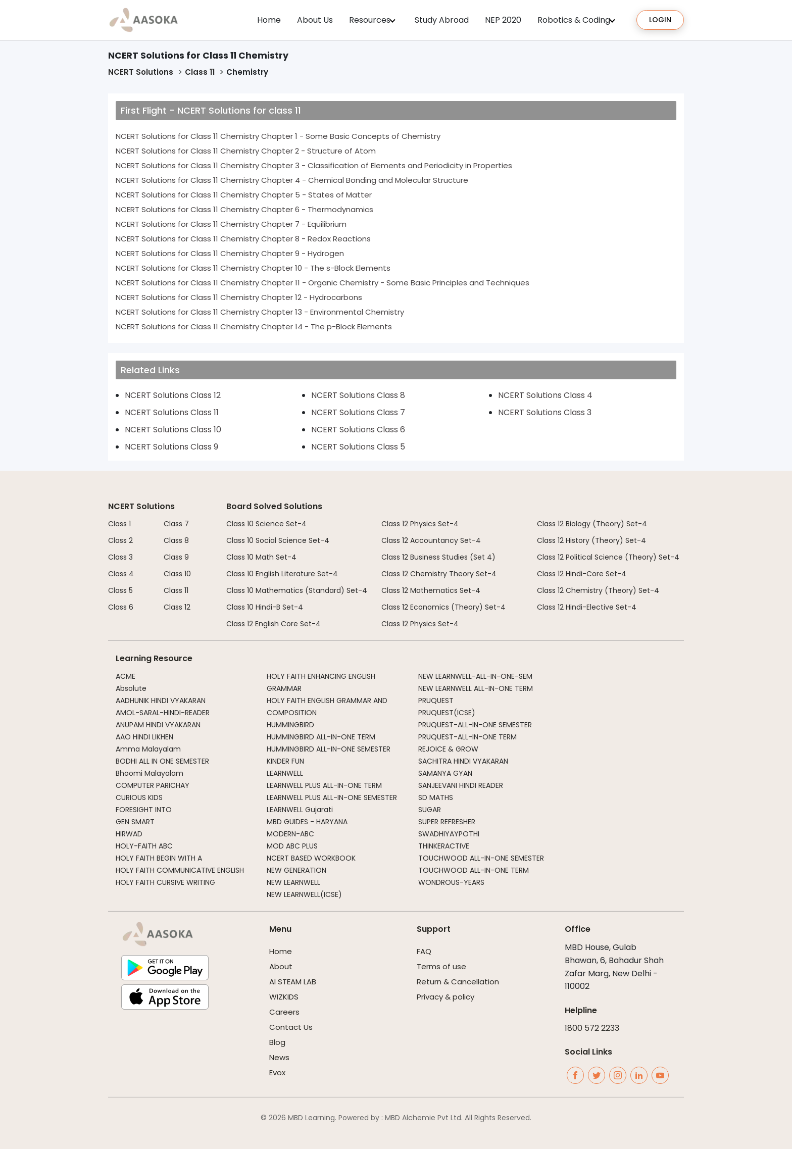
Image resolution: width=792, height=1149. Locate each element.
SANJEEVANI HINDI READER (460, 785)
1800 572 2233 (592, 1028)
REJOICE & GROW (448, 749)
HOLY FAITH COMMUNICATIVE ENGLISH (180, 870)
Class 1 (119, 524)
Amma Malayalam (148, 749)
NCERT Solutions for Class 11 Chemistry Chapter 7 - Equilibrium (231, 224)
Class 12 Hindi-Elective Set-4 (586, 607)
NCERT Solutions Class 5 (358, 447)
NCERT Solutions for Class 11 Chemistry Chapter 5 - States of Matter (244, 194)
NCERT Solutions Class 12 (173, 395)
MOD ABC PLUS (292, 846)
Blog (277, 1042)
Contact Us (291, 1027)
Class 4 (121, 574)
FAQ (424, 951)
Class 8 (176, 540)
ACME (125, 676)
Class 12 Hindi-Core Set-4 (581, 574)
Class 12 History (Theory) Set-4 (591, 540)
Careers (284, 1012)
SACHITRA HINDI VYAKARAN (463, 761)
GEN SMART (135, 822)
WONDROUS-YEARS (451, 882)
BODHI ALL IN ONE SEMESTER (162, 761)
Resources (369, 20)
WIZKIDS (284, 996)
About (280, 966)
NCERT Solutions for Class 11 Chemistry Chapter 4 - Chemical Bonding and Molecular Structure (292, 180)
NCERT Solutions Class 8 (358, 395)
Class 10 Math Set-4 (261, 557)
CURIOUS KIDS (139, 797)
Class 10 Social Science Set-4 (277, 540)
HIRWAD (129, 834)
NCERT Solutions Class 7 (358, 412)
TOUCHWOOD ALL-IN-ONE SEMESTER (481, 858)
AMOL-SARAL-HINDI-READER (163, 713)
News (279, 1057)
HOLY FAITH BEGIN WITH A (159, 858)
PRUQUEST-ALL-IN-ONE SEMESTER (475, 725)
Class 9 (176, 557)
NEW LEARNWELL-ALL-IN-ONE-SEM (475, 676)
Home (269, 20)
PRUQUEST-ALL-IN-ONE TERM (467, 737)
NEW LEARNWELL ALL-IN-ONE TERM (475, 688)
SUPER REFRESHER (446, 822)
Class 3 (120, 557)
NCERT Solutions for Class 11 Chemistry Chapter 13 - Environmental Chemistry (260, 312)
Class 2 (120, 540)
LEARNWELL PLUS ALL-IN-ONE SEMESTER (332, 797)
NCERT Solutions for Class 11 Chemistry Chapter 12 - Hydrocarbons (239, 297)
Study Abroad (442, 20)
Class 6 (120, 607)
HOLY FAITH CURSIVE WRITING (165, 882)
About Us (315, 20)
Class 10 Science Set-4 (266, 524)
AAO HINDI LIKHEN (144, 737)
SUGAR (429, 810)
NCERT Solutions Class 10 (173, 429)
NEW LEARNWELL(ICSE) (304, 894)
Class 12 (177, 607)
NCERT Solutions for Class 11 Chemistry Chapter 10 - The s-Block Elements (253, 268)
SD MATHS (435, 797)
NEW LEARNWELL (293, 882)
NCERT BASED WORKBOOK (311, 858)
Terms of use (441, 966)
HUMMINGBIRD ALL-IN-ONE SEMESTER (328, 749)
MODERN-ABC (290, 834)
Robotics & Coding (573, 20)
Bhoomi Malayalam (149, 773)
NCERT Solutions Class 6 (358, 429)
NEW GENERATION (296, 870)
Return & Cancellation (458, 981)
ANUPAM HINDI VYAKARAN (158, 725)
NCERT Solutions (140, 72)
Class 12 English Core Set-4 (273, 624)
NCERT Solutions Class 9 (171, 447)
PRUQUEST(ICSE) (446, 713)
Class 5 (120, 590)
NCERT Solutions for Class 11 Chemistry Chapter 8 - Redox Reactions (243, 238)
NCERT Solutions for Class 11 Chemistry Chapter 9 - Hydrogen (230, 253)
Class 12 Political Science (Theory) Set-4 (608, 557)
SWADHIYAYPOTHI (448, 834)
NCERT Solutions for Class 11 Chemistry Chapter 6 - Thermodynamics (244, 209)
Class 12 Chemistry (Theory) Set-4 (598, 590)
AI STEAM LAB (292, 981)
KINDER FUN (285, 761)
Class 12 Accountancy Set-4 (431, 540)
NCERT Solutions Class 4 (545, 395)
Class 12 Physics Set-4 (420, 524)
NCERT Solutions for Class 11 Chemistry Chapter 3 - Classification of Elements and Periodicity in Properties (314, 165)
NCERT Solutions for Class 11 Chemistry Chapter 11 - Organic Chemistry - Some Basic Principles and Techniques (322, 282)
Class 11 (200, 72)
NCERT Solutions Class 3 (544, 412)
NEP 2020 (503, 20)
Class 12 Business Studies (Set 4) (438, 557)
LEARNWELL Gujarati (300, 810)
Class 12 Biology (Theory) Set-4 (592, 524)
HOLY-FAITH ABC (144, 846)
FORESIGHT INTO (144, 810)
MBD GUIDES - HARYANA (307, 822)
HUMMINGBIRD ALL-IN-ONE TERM (321, 737)
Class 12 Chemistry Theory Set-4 (439, 574)
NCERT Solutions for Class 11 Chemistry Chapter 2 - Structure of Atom (246, 150)
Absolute (131, 688)
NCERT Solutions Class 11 (172, 412)
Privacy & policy (445, 996)
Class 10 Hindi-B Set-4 (264, 607)
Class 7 (176, 524)
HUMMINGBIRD (290, 725)
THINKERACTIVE (443, 846)
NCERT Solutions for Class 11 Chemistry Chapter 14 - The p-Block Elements (254, 326)
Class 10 (177, 574)
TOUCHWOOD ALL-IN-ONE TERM (473, 870)
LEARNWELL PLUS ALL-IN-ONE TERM (324, 785)
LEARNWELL (285, 773)
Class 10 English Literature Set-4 (282, 574)
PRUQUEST (436, 700)
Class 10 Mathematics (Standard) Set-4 (296, 590)
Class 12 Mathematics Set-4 (430, 590)
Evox (277, 1072)
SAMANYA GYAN (445, 773)
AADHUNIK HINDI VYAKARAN (161, 700)
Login (660, 20)
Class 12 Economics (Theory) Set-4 (443, 607)
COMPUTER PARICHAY (152, 785)
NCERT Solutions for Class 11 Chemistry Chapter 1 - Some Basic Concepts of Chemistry (278, 136)
